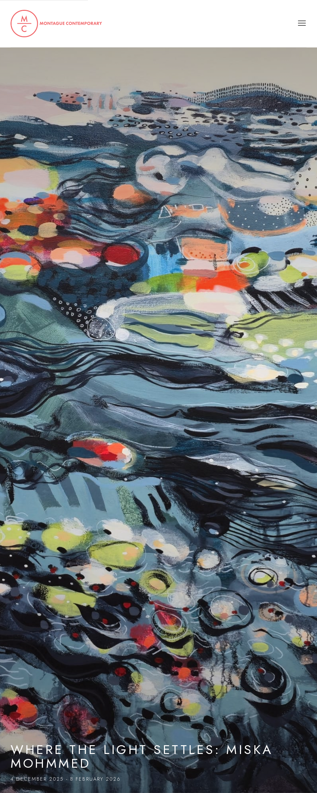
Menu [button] (301, 23)
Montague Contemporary (56, 23)
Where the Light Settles (158, 396)
